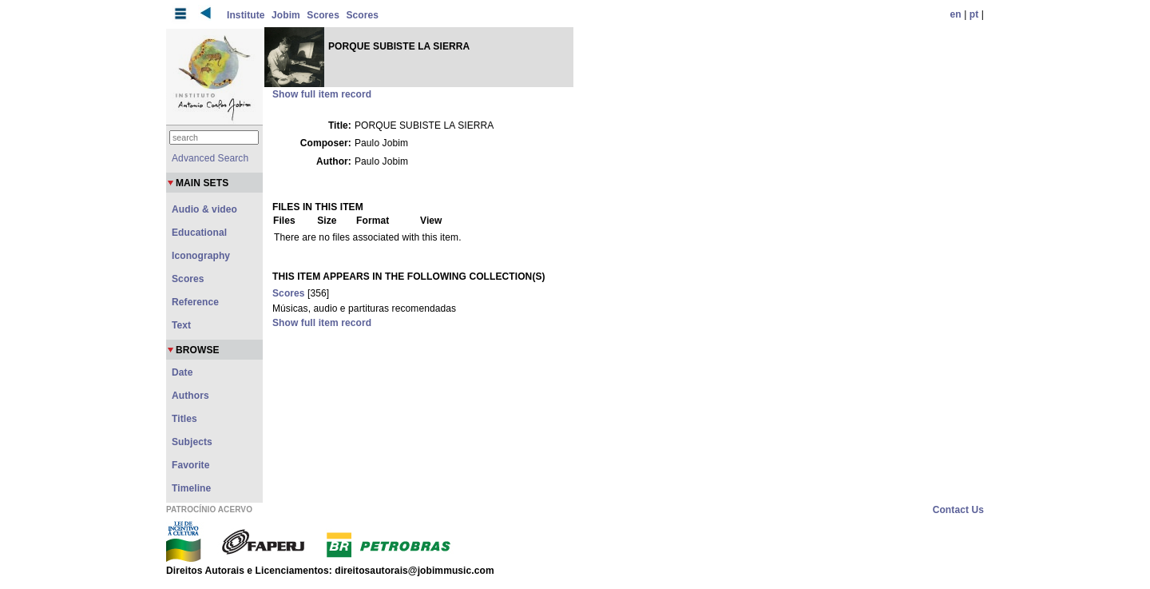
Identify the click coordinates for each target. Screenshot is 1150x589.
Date (182, 372)
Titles (184, 418)
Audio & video (204, 209)
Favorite (190, 465)
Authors (190, 395)
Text (181, 325)
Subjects (192, 442)
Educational (199, 232)
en (956, 14)
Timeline (191, 488)
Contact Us (958, 509)
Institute (246, 15)
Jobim (286, 15)
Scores (323, 15)
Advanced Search (210, 158)
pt (974, 14)
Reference (195, 302)
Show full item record (321, 94)
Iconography (201, 255)
